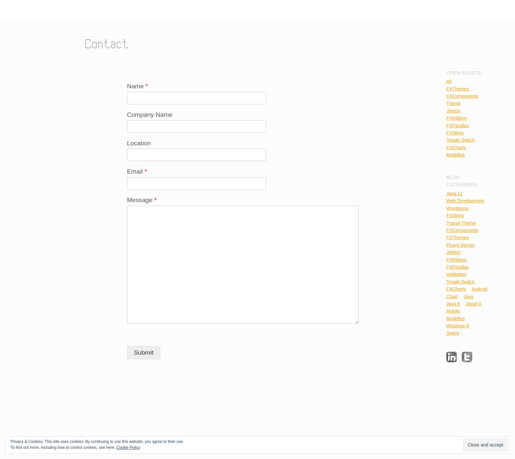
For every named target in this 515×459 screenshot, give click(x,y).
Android (479, 289)
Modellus (455, 154)
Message (142, 200)
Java (468, 296)
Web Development (465, 200)
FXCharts (456, 147)
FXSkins (454, 133)
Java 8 (453, 303)
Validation (456, 274)
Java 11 (454, 193)
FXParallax (457, 125)
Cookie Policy (128, 447)
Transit (453, 103)
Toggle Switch (460, 140)
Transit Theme (461, 223)
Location (139, 143)
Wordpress (457, 208)
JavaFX (473, 303)
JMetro (453, 111)
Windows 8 (457, 325)
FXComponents (462, 96)
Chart (452, 296)
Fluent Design (460, 245)
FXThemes (457, 89)
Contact (107, 43)
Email (137, 171)
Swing (452, 333)
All (449, 81)
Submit (144, 352)
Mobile (453, 311)
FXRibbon (456, 118)
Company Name (150, 114)
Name (137, 86)
